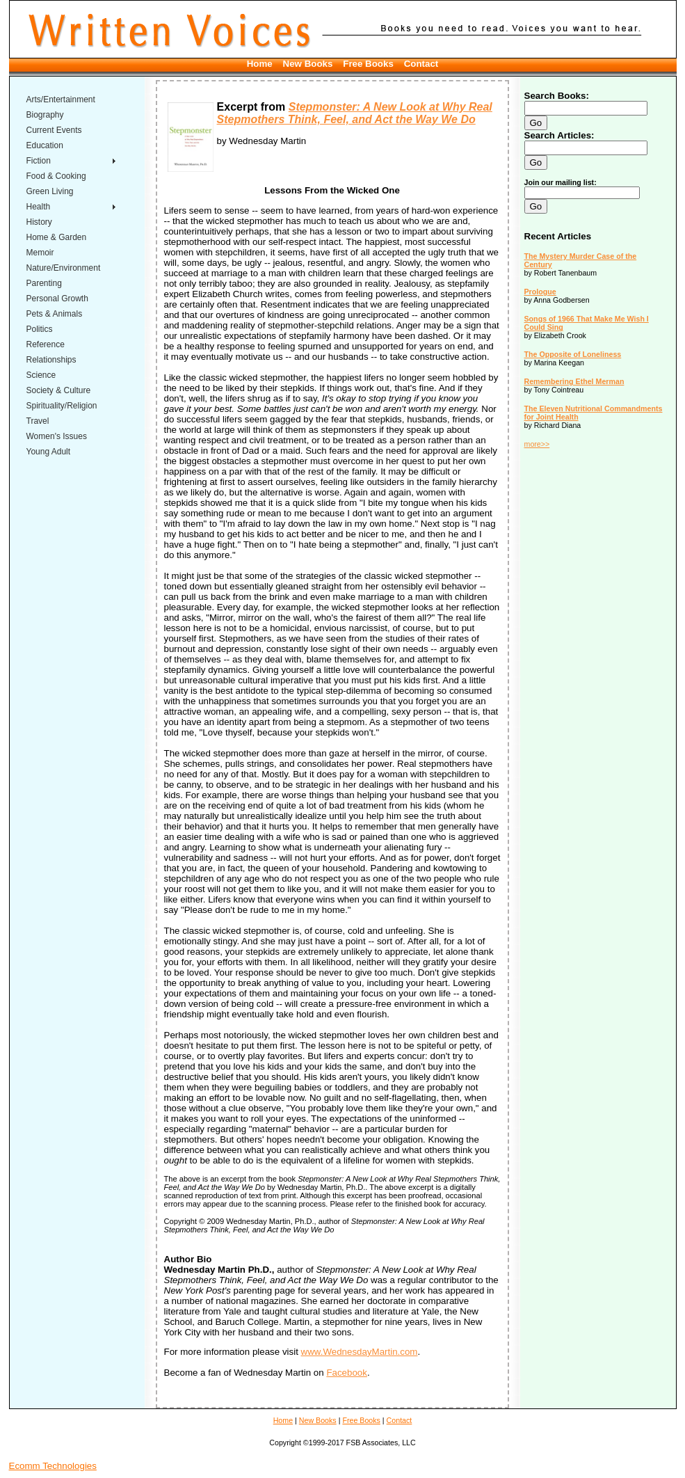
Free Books (368, 63)
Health (38, 207)
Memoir (40, 252)
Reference (45, 344)
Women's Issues (56, 436)
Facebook (346, 1372)
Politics (39, 329)
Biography (45, 115)
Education (44, 145)
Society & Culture (58, 390)
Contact (421, 63)
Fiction (38, 161)
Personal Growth (57, 298)
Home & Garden (56, 237)
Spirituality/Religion (61, 406)
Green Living (50, 191)
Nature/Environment (63, 268)
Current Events (54, 130)
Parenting (44, 283)
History (39, 222)
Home (260, 63)
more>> (537, 444)
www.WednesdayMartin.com (359, 1351)
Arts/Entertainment (60, 99)
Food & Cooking (56, 176)
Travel (37, 421)
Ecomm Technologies (53, 1466)
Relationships (51, 360)
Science (41, 375)
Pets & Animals (54, 314)
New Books (308, 63)
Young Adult (48, 451)
